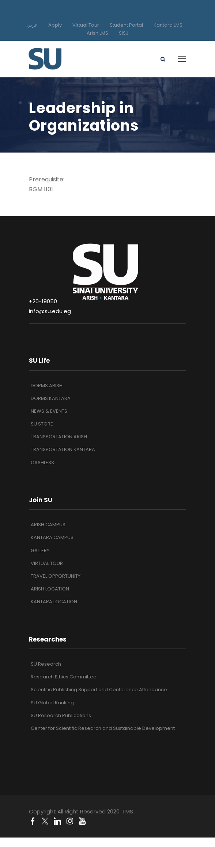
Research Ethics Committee (64, 676)
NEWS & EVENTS (49, 411)
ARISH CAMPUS (48, 524)
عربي (32, 25)
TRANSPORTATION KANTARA (63, 449)
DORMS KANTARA (51, 398)
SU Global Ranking (52, 702)
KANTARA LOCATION (54, 601)
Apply (55, 25)
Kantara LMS (168, 25)
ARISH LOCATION (50, 588)
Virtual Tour (85, 25)
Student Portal (126, 25)
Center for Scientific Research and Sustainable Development (103, 728)
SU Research (46, 664)
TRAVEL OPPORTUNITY (55, 576)
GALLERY (40, 550)
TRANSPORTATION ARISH (59, 436)
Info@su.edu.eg (50, 311)
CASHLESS (42, 462)
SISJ (123, 33)
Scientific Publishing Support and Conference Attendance (99, 689)
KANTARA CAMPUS (52, 537)
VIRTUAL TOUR (47, 563)
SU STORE (42, 423)
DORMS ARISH (47, 385)
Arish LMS (97, 33)
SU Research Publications (61, 715)
